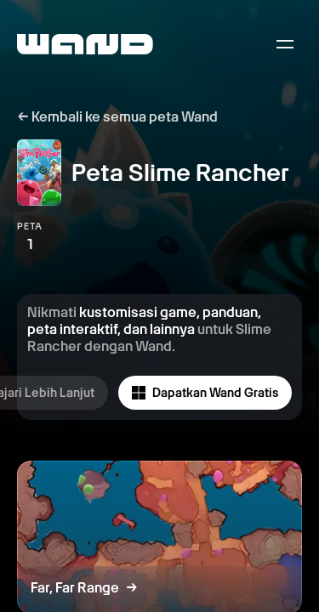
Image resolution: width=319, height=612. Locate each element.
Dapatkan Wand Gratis (205, 393)
